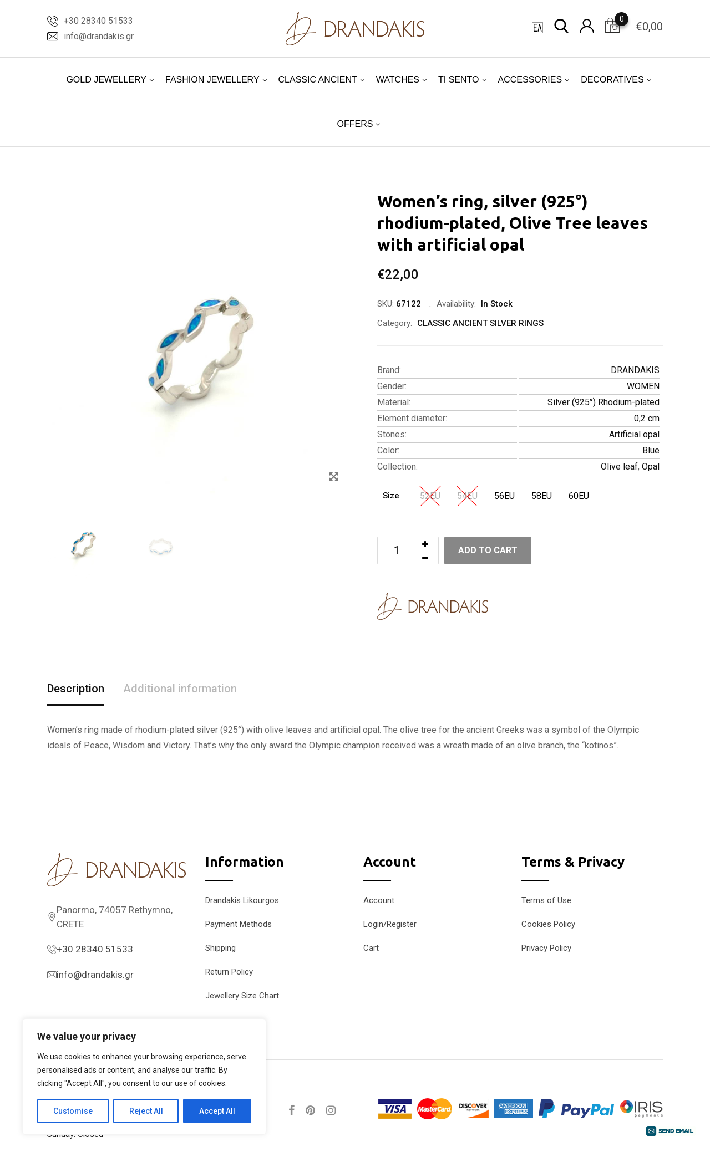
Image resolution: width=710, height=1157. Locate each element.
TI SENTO (458, 79)
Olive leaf (619, 466)
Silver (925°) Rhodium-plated (603, 402)
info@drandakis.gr (99, 36)
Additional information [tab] (180, 688)
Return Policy (229, 972)
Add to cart (488, 550)
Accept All (217, 1111)
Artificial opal (634, 434)
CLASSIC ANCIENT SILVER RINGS (480, 323)
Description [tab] (75, 688)
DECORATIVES (612, 79)
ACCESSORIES (530, 79)
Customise (73, 1111)
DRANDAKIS (635, 370)
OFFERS (355, 124)
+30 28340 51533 (98, 21)
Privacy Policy (546, 948)
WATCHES (397, 79)
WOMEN (643, 386)
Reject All (146, 1111)
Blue (651, 450)
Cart (371, 948)
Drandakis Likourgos (242, 900)
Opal (651, 466)
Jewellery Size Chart (242, 996)
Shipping (220, 948)
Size (391, 496)
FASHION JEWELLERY (212, 79)
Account (378, 900)
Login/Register (390, 924)
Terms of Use (546, 900)
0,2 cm (647, 418)
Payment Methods (238, 924)
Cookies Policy (548, 924)
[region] (144, 1076)
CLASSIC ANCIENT (317, 79)
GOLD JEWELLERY (106, 79)
